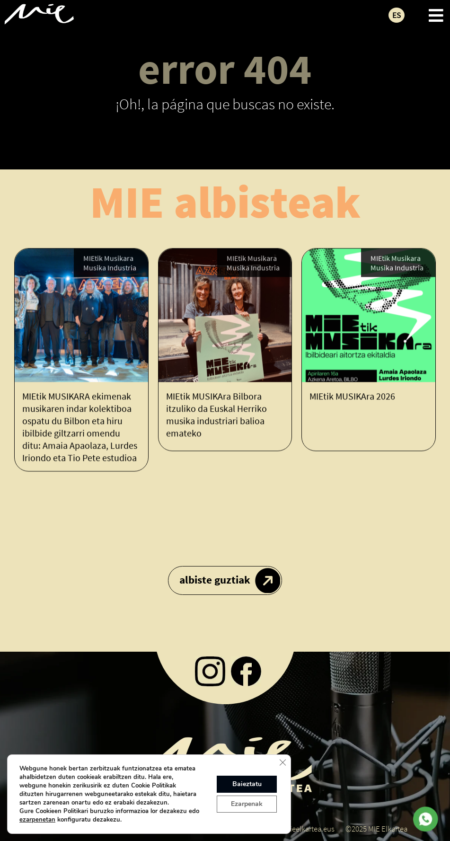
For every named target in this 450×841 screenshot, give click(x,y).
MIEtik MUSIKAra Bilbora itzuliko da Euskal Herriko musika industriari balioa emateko (216, 414)
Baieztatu (247, 783)
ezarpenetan (37, 819)
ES (396, 15)
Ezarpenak (247, 803)
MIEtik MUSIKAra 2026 (352, 396)
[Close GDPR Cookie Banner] (282, 762)
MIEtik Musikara (108, 259)
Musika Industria (109, 268)
